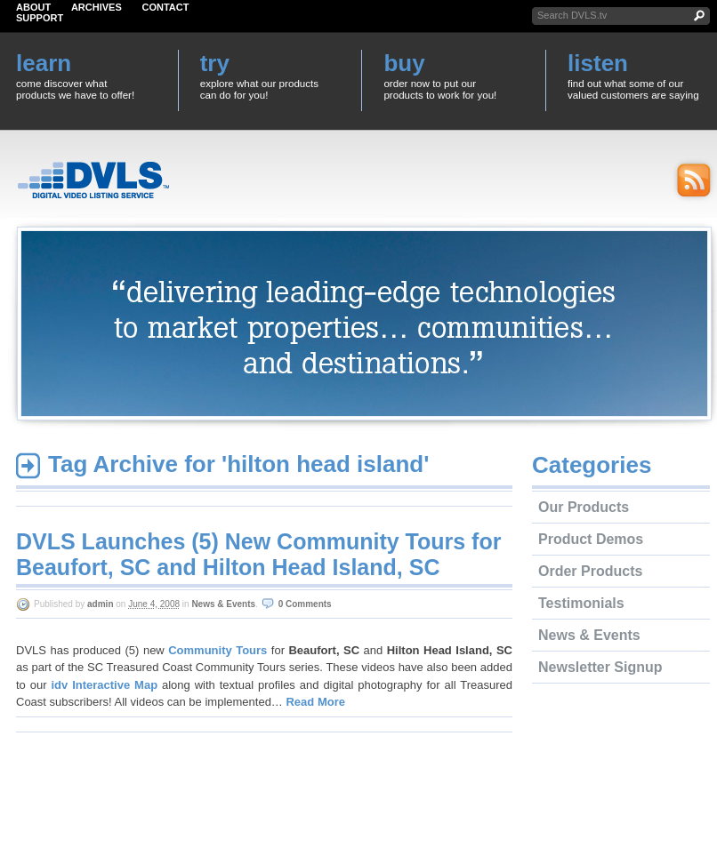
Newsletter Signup (600, 667)
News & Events (223, 604)
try (215, 63)
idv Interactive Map (104, 685)
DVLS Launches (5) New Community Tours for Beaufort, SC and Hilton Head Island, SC (258, 554)
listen (598, 63)
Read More (315, 701)
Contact (165, 7)
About (33, 7)
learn (43, 63)
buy (403, 63)
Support (39, 17)
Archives (96, 7)
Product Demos (590, 539)
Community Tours (217, 650)
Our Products (583, 507)
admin (100, 604)
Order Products (590, 571)
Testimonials (581, 603)
